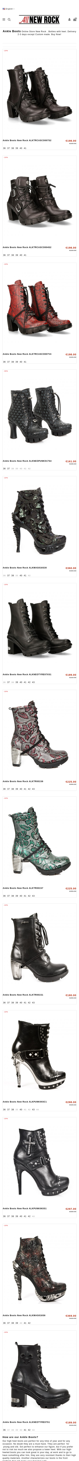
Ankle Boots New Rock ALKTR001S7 (23, 888)
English (9, 9)
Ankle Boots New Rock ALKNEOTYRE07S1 (26, 1422)
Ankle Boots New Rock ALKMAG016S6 (24, 1315)
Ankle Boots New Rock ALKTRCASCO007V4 (27, 354)
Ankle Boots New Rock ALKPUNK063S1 (25, 1208)
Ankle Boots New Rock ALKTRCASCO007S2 (27, 140)
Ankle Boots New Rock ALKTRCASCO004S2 (27, 247)
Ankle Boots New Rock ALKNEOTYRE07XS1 (27, 674)
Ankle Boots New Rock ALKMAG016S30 (25, 568)
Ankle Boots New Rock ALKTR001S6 (23, 781)
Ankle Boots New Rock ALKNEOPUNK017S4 (27, 461)
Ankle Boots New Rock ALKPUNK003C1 (25, 1102)
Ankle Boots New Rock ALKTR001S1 (23, 995)
